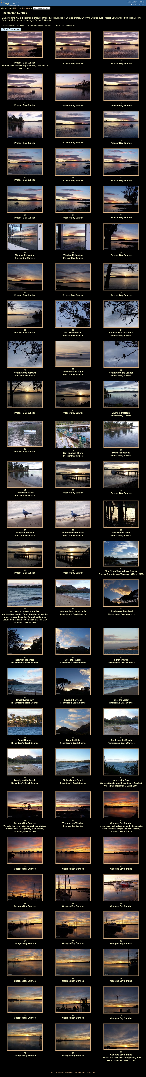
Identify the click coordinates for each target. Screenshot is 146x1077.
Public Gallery (132, 2)
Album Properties (57, 1072)
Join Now (132, 4)
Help (142, 2)
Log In (141, 4)
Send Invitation (80, 1072)
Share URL (91, 1072)
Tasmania (26, 8)
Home (17, 8)
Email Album (69, 1072)
